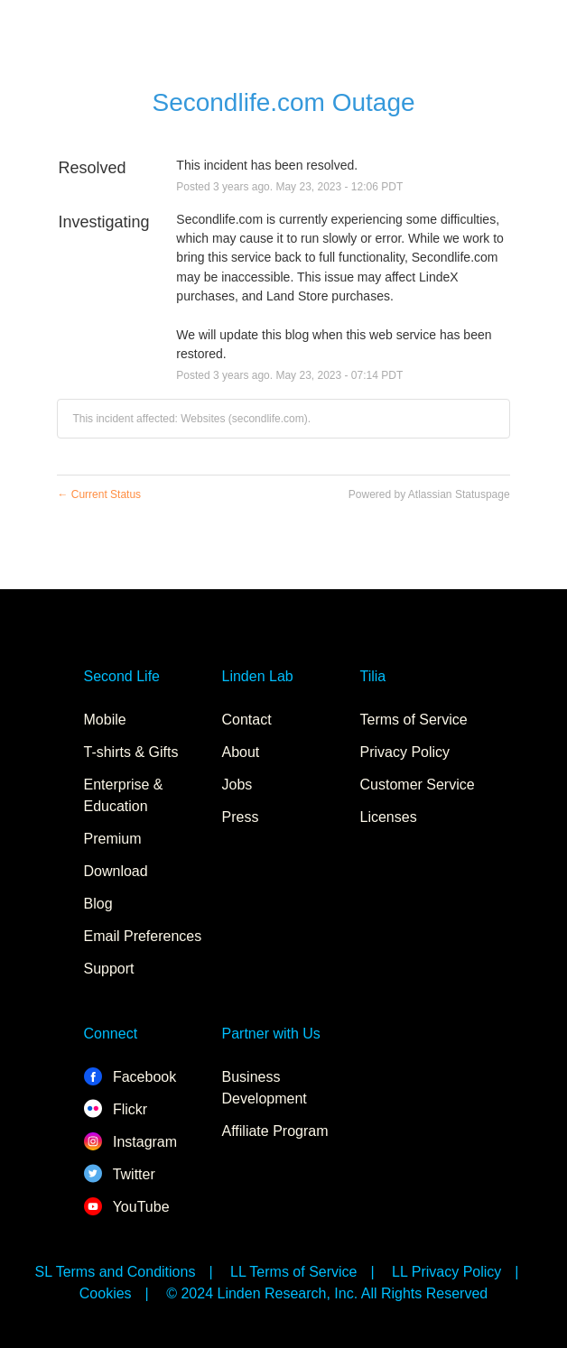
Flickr (116, 1109)
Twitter (119, 1174)
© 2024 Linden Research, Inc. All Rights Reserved (327, 1293)
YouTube (127, 1206)
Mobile (105, 719)
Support (109, 968)
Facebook (130, 1077)
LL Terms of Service (294, 1271)
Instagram (131, 1141)
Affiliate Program (275, 1131)
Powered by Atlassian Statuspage (429, 494)
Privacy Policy (405, 752)
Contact (247, 719)
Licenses (388, 817)
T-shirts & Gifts (131, 752)
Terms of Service (414, 719)
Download (116, 871)
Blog (98, 903)
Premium (113, 838)
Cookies (105, 1293)
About (241, 752)
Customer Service (417, 784)
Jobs (237, 784)
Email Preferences (143, 936)
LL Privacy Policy (446, 1271)
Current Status (99, 494)
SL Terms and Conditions (115, 1271)
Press (240, 817)
